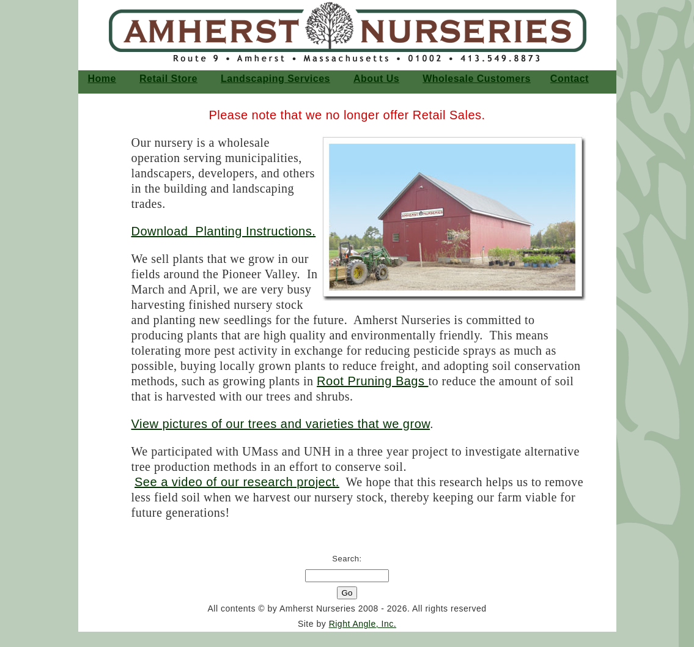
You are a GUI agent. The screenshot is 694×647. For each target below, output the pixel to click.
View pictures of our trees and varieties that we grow (280, 424)
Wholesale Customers (477, 78)
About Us (376, 78)
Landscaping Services (275, 78)
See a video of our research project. (237, 482)
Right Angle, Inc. (362, 624)
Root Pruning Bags (372, 381)
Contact (569, 78)
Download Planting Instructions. (223, 231)
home (102, 78)
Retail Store (168, 78)
